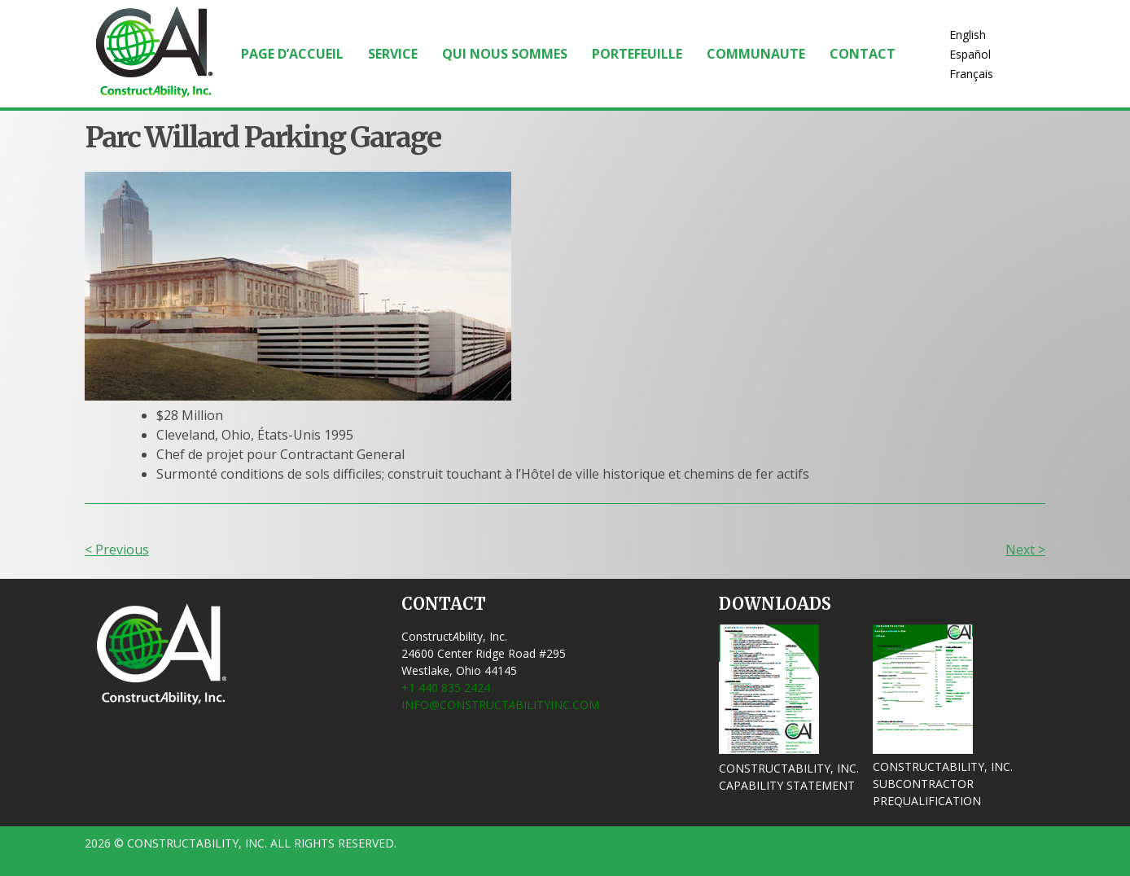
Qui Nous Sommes (504, 54)
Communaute (756, 54)
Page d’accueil (292, 54)
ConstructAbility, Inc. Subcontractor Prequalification (943, 783)
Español (970, 54)
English (967, 34)
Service (393, 54)
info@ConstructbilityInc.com (500, 704)
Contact (863, 54)
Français (971, 73)
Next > (1025, 549)
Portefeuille (637, 54)
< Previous (117, 549)
